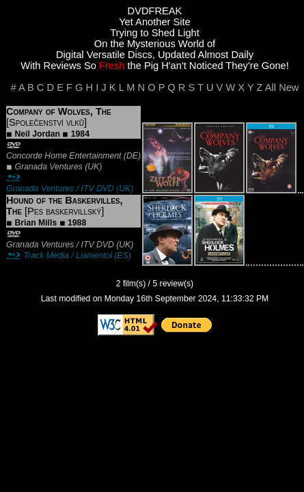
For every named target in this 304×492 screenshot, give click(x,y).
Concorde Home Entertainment (63, 156)
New (289, 87)
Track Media (45, 255)
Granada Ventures (48, 167)
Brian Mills (35, 223)
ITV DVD (97, 188)
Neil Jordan (37, 134)
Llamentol (94, 255)
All (270, 87)
